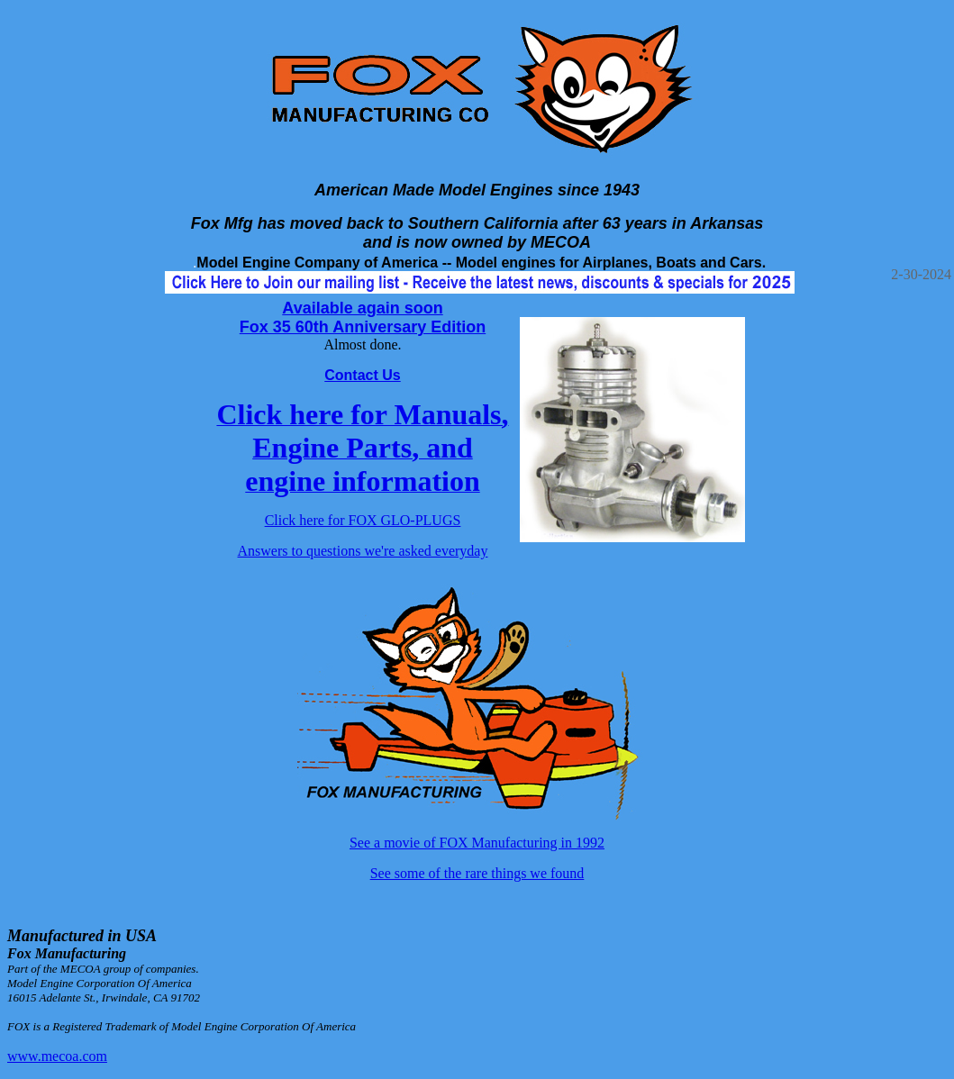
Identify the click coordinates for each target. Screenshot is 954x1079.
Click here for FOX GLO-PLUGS (363, 520)
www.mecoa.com (57, 1056)
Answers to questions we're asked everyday (363, 550)
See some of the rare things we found (477, 873)
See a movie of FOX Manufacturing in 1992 (477, 842)
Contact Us (362, 375)
